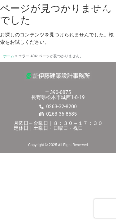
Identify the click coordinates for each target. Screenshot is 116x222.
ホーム (8, 56)
